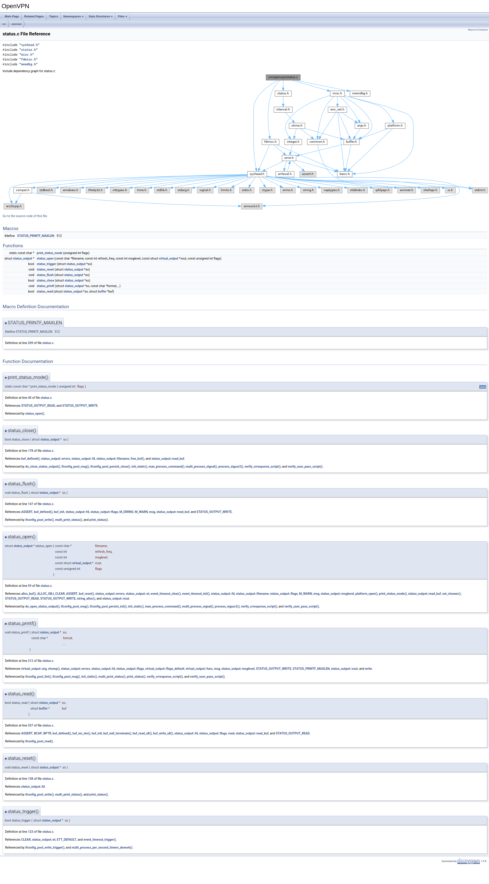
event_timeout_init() (196, 593)
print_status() (98, 520)
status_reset (45, 269)
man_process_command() (166, 466)
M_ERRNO (126, 512)
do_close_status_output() (42, 466)
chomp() (54, 668)
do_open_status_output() (42, 606)
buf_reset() (86, 593)
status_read (45, 291)
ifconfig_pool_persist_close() (110, 466)
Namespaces (73, 16)
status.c (48, 343)
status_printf (45, 286)
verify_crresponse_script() (263, 466)
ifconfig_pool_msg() (75, 466)
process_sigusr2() (230, 466)
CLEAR (26, 839)
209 (30, 343)
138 (30, 778)
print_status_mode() (393, 593)
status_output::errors (55, 458)
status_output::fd (83, 458)
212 (30, 661)
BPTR (47, 733)
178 (30, 450)
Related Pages (34, 16)
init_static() (139, 466)
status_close (45, 280)
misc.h (26, 55)
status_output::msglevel (337, 593)
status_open (45, 258)
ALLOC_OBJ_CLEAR (51, 593)
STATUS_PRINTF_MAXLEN (35, 236)
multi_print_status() (68, 520)
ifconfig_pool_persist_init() (108, 606)
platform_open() (366, 593)
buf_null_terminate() (117, 733)
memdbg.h (28, 64)
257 (30, 725)
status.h (28, 50)
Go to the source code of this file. (25, 216)
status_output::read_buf (167, 458)
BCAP (38, 733)
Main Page (12, 16)
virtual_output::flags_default (164, 668)
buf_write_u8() (163, 733)
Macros (472, 29)
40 (29, 397)
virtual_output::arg (34, 668)
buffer (102, 291)
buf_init (59, 512)
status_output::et (137, 593)
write (368, 668)
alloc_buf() (28, 593)
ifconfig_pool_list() (38, 676)
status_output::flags (104, 512)
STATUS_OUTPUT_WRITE (79, 405)
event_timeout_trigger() (100, 839)
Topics (53, 16)
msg (152, 512)
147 (30, 504)
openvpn (17, 24)
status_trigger (46, 264)
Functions (483, 29)
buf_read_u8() (142, 733)
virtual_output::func (199, 668)
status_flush (45, 275)
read (231, 733)
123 (30, 831)
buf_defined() (30, 458)
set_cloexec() (451, 593)
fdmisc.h (28, 59)
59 (29, 586)
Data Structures (101, 16)
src (4, 24)
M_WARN (141, 512)
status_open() (34, 413)
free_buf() (137, 458)
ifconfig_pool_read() (39, 741)
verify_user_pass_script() (305, 466)
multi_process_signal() (201, 466)
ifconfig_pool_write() (39, 520)
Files (122, 16)
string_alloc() (86, 598)
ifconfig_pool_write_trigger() (44, 847)
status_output (22, 258)
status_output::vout (115, 598)
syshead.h (29, 45)
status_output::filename (112, 458)
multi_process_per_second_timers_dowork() (102, 847)
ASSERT (27, 512)
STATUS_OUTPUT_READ (38, 405)
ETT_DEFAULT (66, 839)
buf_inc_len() (81, 733)
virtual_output (168, 258)
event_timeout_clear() (166, 593)
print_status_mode (49, 253)
